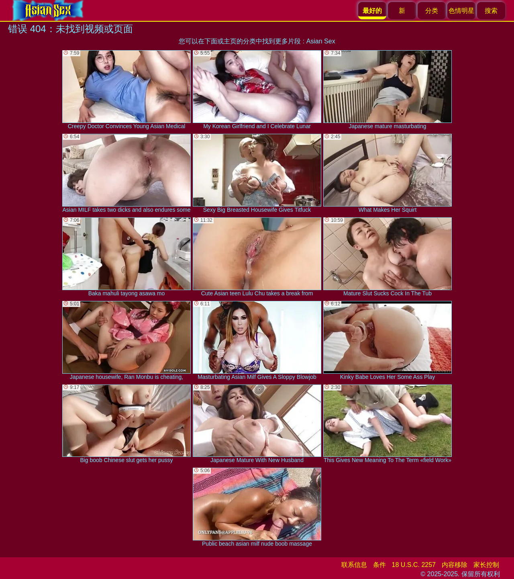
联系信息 (354, 564)
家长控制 (486, 564)
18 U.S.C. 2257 (414, 564)
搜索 (491, 10)
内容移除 (454, 564)
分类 (431, 10)
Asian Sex (320, 41)
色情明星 (461, 10)
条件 (379, 564)
